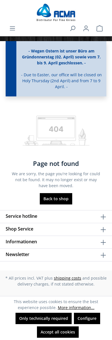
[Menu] (12, 28)
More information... (76, 307)
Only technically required (43, 318)
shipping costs (67, 278)
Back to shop (56, 198)
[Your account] (86, 28)
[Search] (72, 28)
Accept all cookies (58, 332)
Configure (87, 318)
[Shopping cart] (99, 28)
